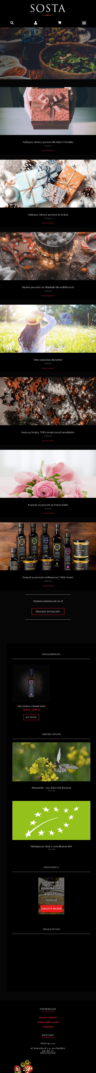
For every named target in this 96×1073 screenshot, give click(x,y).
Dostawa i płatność (48, 1017)
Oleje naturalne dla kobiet (48, 359)
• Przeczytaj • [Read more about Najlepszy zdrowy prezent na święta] (48, 223)
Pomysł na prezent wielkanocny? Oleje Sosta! (48, 577)
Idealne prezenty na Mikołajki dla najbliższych (48, 287)
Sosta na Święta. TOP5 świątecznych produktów (48, 432)
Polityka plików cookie (48, 1022)
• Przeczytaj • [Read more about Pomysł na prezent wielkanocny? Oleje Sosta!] (48, 586)
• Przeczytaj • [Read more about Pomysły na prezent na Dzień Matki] (48, 513)
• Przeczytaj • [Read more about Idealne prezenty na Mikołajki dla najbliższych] (48, 295)
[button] (12, 23)
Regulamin (48, 1026)
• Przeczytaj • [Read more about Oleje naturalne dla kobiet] (48, 368)
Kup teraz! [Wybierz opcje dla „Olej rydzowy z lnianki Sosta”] (31, 717)
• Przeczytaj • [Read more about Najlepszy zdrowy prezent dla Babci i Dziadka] (48, 150)
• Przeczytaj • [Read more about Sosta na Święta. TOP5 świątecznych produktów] (48, 441)
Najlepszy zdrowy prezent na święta (48, 214)
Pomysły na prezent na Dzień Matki (48, 504)
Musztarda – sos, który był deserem (51, 787)
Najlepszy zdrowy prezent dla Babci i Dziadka (48, 142)
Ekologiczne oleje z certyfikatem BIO (51, 846)
